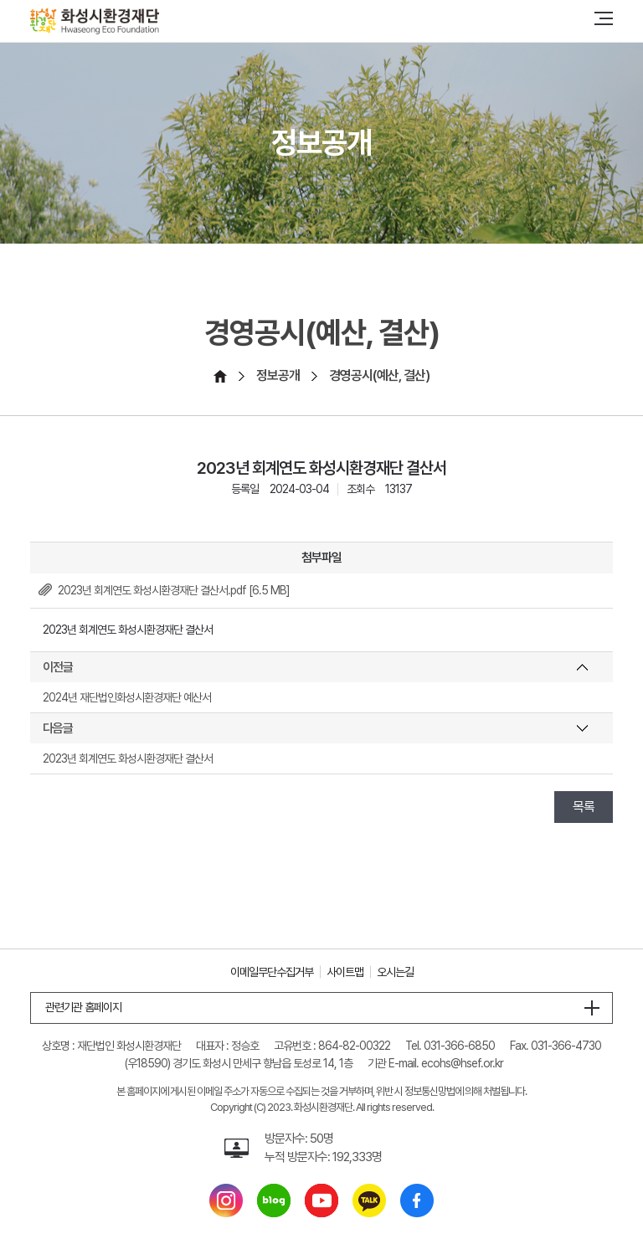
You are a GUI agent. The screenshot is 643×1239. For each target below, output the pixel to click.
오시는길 (395, 972)
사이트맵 (345, 972)
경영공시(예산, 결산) (379, 375)
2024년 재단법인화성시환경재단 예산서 (127, 697)
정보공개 (278, 375)
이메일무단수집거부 (271, 972)
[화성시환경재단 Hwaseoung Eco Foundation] (94, 21)
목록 (583, 807)
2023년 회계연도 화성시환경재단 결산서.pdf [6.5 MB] (174, 590)
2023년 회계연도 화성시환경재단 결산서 (128, 758)
